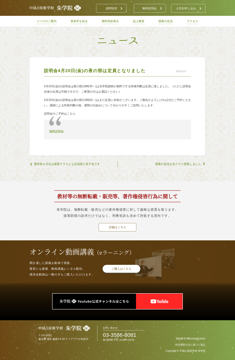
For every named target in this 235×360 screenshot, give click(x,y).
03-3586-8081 (119, 335)
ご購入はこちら (121, 269)
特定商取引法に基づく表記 (190, 344)
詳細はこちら (117, 227)
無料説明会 (56, 131)
